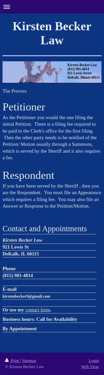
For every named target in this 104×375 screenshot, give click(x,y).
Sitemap (29, 360)
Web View (90, 366)
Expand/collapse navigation (52, 6)
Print (12, 360)
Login (94, 360)
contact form (37, 309)
